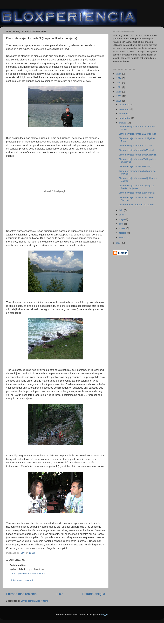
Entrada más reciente (21, 594)
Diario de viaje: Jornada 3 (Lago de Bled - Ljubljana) (136, 187)
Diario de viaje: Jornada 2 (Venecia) (137, 192)
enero (122, 237)
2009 (119, 96)
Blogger (104, 614)
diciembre (124, 104)
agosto (123, 122)
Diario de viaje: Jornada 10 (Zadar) (136, 145)
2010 (119, 91)
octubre (123, 113)
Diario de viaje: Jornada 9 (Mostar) (136, 150)
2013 (119, 82)
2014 (119, 78)
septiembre (125, 118)
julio (121, 210)
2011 (119, 87)
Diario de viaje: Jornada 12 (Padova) (137, 134)
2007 (119, 243)
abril (121, 223)
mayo (122, 219)
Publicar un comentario (22, 580)
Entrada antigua (93, 594)
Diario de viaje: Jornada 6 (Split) (135, 166)
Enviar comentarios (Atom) (34, 601)
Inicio (59, 594)
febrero (123, 233)
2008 (119, 100)
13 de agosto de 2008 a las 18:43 (27, 573)
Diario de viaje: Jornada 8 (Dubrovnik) (138, 154)
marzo (122, 228)
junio (122, 214)
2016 (119, 73)
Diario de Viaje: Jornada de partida (136, 204)
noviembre (125, 109)
